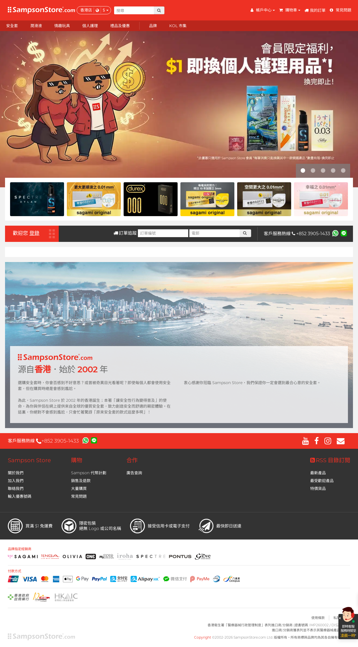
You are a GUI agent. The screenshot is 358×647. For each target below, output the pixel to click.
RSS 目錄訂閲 (330, 460)
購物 (76, 460)
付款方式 (14, 571)
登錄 (34, 233)
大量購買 (79, 488)
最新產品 (318, 472)
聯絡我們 (15, 488)
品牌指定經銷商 (19, 549)
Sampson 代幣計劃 (88, 472)
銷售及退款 (81, 480)
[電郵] (214, 233)
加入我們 (15, 480)
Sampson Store (29, 460)
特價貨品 (318, 488)
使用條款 (318, 618)
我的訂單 (315, 10)
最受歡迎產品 (322, 480)
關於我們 (15, 472)
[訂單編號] (163, 233)
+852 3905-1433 (311, 233)
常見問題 (79, 496)
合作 (132, 460)
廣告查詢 (134, 472)
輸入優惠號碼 (19, 496)
